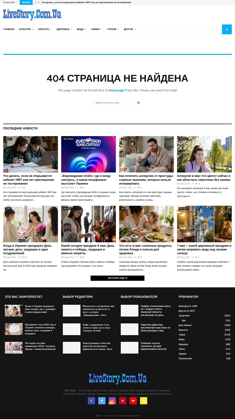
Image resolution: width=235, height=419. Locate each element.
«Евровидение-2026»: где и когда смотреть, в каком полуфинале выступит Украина (85, 179)
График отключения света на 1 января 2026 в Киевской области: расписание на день (156, 311)
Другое (128, 29)
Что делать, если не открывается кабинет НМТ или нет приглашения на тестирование (28, 179)
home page (116, 90)
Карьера (183, 344)
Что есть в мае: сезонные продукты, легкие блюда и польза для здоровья (145, 249)
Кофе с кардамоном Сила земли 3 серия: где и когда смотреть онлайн (96, 327)
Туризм (111, 29)
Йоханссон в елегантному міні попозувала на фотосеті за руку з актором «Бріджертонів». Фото (98, 311)
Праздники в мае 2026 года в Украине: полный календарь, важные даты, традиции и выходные (40, 329)
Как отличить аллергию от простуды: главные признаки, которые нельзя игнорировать (146, 179)
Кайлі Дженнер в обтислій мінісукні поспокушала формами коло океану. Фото (97, 346)
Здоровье (62, 29)
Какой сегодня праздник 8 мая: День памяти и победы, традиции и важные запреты (86, 2)
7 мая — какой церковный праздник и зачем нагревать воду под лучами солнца (204, 249)
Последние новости (20, 128)
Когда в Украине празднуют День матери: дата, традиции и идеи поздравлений (27, 249)
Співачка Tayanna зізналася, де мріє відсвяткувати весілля (153, 346)
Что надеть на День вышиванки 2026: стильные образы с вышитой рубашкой (40, 346)
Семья (95, 29)
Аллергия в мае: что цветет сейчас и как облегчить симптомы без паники (203, 177)
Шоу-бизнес (69, 139)
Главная (8, 29)
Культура (25, 29)
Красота (43, 29)
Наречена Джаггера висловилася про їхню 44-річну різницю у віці (156, 327)
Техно (182, 349)
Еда (123, 209)
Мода (80, 29)
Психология (185, 358)
